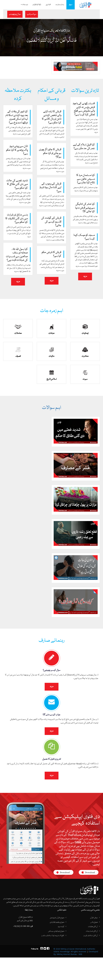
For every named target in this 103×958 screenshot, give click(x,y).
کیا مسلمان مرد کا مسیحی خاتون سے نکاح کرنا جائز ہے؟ (85, 179)
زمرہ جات (24, 4)
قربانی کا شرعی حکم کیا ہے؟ (51, 254)
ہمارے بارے (60, 4)
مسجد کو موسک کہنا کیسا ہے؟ (84, 237)
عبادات (51, 333)
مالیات (52, 356)
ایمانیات (85, 333)
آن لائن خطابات (93, 927)
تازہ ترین (48, 4)
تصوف (18, 356)
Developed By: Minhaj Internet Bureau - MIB (76, 953)
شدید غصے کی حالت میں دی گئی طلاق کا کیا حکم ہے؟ (17, 184)
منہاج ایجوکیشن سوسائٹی (56, 931)
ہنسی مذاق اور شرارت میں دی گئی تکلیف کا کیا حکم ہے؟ (16, 219)
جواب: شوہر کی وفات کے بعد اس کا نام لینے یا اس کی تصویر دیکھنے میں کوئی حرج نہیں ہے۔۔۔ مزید (18, 131)
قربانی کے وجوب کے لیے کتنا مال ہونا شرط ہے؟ (50, 188)
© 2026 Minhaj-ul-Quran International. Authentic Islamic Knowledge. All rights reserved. (74, 950)
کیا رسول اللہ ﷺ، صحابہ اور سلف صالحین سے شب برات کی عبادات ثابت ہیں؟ (17, 255)
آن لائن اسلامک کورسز (91, 936)
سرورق (70, 4)
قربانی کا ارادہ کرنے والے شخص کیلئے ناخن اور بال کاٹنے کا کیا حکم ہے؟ (51, 117)
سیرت (85, 379)
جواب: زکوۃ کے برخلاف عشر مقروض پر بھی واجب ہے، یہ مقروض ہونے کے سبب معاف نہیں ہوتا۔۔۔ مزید (85, 219)
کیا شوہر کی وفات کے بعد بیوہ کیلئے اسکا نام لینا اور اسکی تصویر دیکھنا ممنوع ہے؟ (16, 117)
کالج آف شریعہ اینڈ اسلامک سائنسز (52, 936)
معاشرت (85, 356)
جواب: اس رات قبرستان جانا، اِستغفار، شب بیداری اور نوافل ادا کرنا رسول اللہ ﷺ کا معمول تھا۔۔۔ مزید (18, 268)
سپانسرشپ (31, 14)
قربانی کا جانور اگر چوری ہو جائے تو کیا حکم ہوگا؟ (50, 153)
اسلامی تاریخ (51, 379)
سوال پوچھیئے (15, 14)
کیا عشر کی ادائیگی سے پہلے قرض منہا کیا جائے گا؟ (85, 208)
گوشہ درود (61, 927)
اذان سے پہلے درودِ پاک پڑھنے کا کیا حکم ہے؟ (17, 150)
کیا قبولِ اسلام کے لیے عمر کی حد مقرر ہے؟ (84, 147)
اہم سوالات (51, 408)
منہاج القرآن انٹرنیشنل (57, 918)
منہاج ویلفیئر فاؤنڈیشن (57, 922)
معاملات (18, 333)
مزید (85, 276)
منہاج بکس (94, 922)
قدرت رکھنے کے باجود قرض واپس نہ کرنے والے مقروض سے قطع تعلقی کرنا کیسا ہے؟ (84, 109)
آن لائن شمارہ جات (92, 931)
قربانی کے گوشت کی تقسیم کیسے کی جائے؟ (51, 222)
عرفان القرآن (94, 918)
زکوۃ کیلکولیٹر (37, 4)
